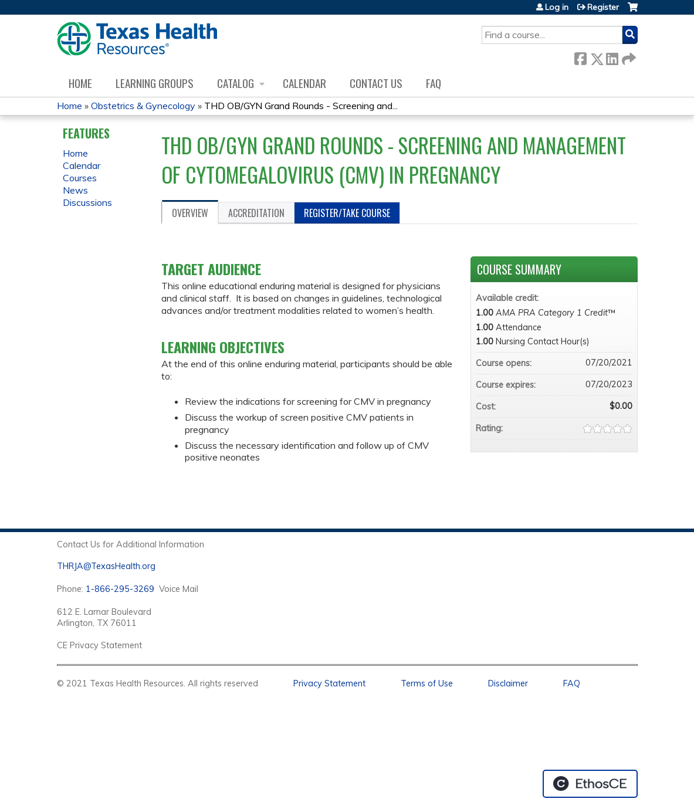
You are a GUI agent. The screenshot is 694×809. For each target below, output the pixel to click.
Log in (556, 7)
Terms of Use (427, 683)
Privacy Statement (329, 683)
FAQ (433, 83)
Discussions (87, 202)
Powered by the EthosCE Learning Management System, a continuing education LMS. (590, 784)
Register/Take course (347, 213)
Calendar (304, 83)
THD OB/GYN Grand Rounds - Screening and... (301, 105)
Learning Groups (155, 83)
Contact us (376, 83)
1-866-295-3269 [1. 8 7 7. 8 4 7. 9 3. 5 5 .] (120, 589)
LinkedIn (612, 56)
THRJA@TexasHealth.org (106, 566)
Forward (628, 56)
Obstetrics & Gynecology (143, 105)
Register (603, 7)
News (75, 190)
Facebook (580, 56)
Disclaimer (508, 683)
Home (80, 83)
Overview (190, 213)
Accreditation (256, 213)
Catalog (235, 83)
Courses (80, 178)
